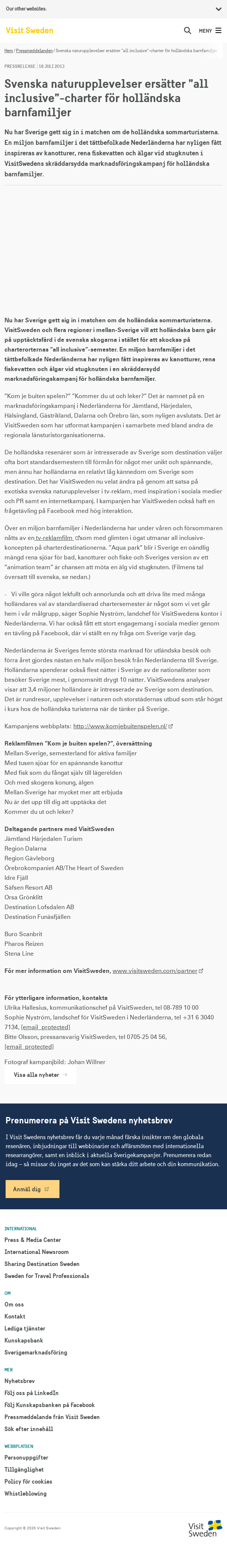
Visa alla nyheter (40, 1074)
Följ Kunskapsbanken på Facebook (49, 1405)
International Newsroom (36, 1251)
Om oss (14, 1304)
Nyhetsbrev (19, 1381)
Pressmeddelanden (34, 50)
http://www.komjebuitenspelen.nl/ (120, 726)
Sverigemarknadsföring (35, 1352)
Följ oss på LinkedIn (31, 1393)
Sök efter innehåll (28, 1429)
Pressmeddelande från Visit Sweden (52, 1417)
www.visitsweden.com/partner (155, 971)
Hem (8, 50)
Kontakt (14, 1316)
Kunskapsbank (23, 1340)
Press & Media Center (32, 1239)
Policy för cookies (28, 1481)
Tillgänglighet (24, 1469)
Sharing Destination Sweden (42, 1263)
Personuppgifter (26, 1457)
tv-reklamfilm (54, 538)
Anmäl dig (27, 1189)
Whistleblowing (25, 1493)
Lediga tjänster (24, 1328)
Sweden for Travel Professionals (46, 1275)
